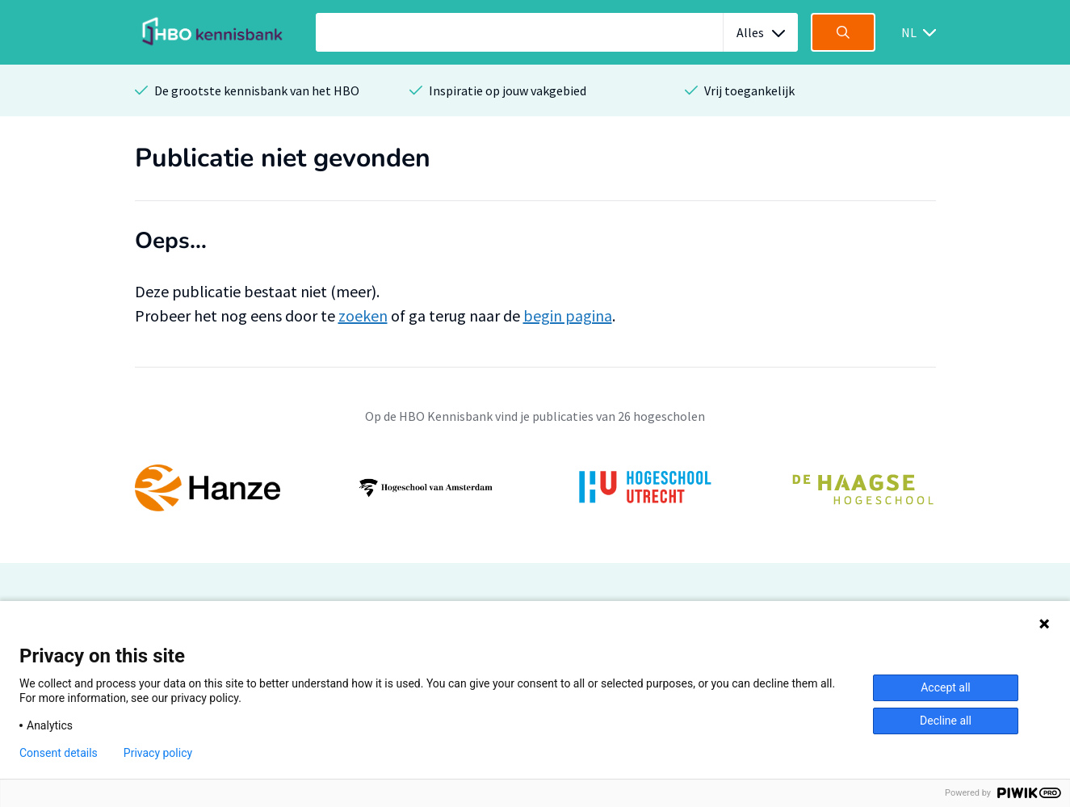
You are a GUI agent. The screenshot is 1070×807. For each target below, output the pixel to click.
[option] (535, 488)
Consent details (58, 752)
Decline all (945, 720)
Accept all (946, 687)
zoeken (363, 315)
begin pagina (567, 315)
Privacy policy (158, 752)
